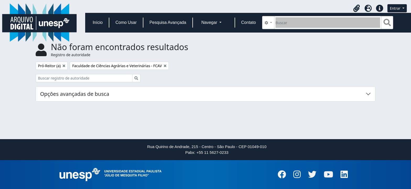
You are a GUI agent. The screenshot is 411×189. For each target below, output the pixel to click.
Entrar (395, 8)
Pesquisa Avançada (167, 22)
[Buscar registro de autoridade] (84, 78)
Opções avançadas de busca (74, 93)
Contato (248, 22)
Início (97, 22)
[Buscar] (327, 22)
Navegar (209, 22)
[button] (356, 8)
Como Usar (126, 22)
